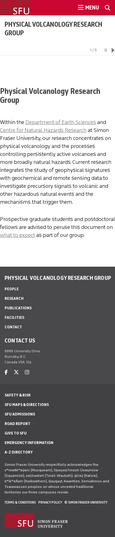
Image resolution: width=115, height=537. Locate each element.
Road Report (17, 423)
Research (14, 298)
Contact (13, 327)
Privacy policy (50, 502)
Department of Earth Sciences (60, 122)
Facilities (14, 317)
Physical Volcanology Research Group (53, 28)
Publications (18, 308)
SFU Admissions (20, 414)
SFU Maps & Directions (27, 404)
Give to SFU (16, 433)
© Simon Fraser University (85, 502)
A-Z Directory (19, 452)
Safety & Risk (18, 395)
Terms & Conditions (20, 502)
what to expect (17, 235)
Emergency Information (29, 442)
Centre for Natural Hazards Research (43, 130)
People (12, 289)
